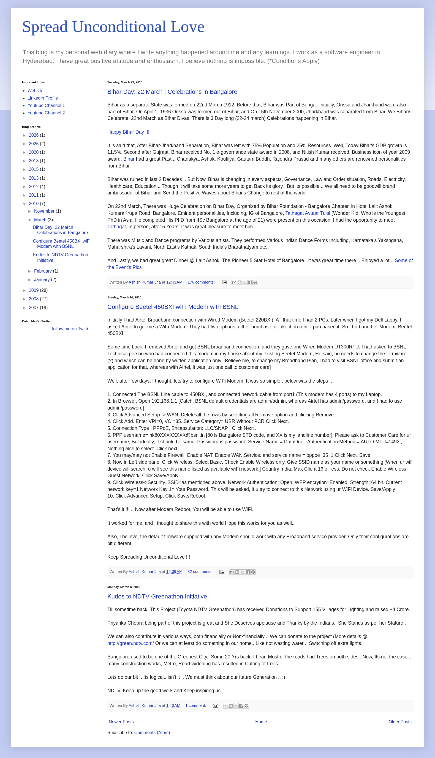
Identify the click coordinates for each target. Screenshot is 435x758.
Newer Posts (121, 721)
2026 (34, 135)
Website (36, 90)
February (43, 271)
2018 (34, 160)
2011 (34, 195)
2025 (34, 143)
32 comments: (200, 571)
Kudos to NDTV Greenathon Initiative (157, 596)
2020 (34, 152)
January (42, 279)
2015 (34, 169)
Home (261, 721)
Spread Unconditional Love (113, 26)
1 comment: (196, 705)
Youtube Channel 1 (46, 105)
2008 (34, 298)
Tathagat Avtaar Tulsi (307, 213)
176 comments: (201, 282)
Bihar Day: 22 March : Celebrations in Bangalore (172, 91)
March (41, 220)
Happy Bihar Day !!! (128, 132)
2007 (34, 307)
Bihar (129, 159)
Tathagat (116, 226)
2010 (34, 203)
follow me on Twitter (71, 328)
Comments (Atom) (152, 732)
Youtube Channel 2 (46, 113)
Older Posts (400, 721)
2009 (34, 290)
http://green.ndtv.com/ (130, 643)
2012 (34, 186)
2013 (34, 178)
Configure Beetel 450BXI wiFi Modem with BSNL (172, 306)
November (45, 211)
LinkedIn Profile (43, 98)
